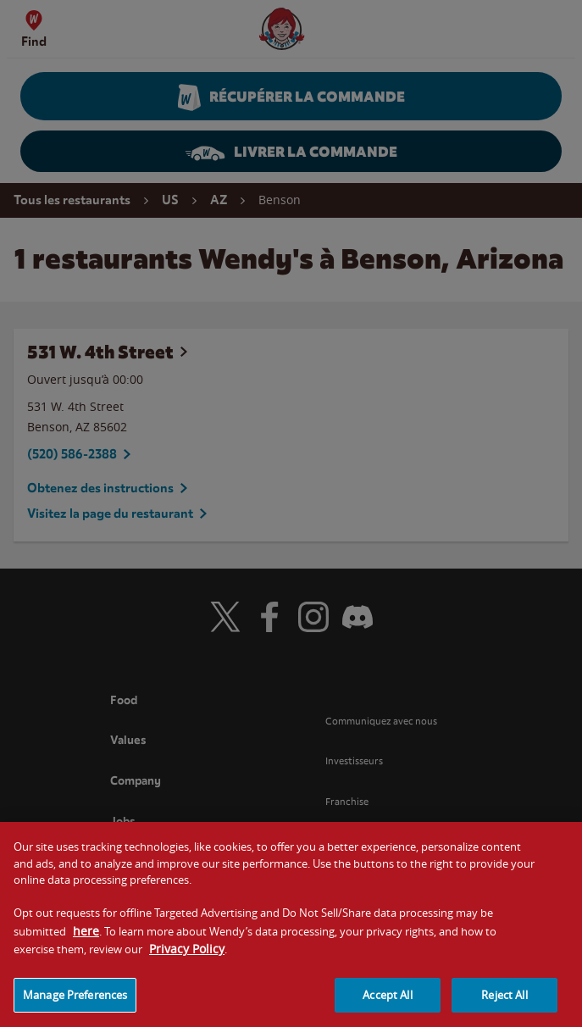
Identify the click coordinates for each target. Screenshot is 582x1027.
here (86, 940)
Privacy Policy (186, 958)
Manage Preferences (75, 1004)
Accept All (387, 1004)
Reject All (504, 1004)
